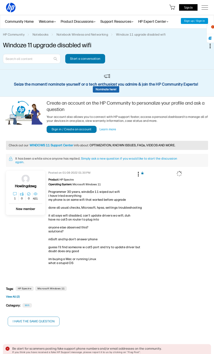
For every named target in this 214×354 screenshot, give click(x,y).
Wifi (27, 305)
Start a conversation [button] (85, 59)
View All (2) (13, 296)
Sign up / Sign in (194, 21)
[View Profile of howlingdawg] (25, 186)
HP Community (14, 34)
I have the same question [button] (34, 321)
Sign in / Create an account (72, 129)
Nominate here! (106, 89)
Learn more (108, 129)
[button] (137, 173)
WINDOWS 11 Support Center (51, 145)
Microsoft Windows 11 (50, 288)
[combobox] (31, 58)
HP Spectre (25, 288)
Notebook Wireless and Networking (82, 34)
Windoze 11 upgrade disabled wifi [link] (141, 34)
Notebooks (41, 34)
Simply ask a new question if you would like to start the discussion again (96, 160)
